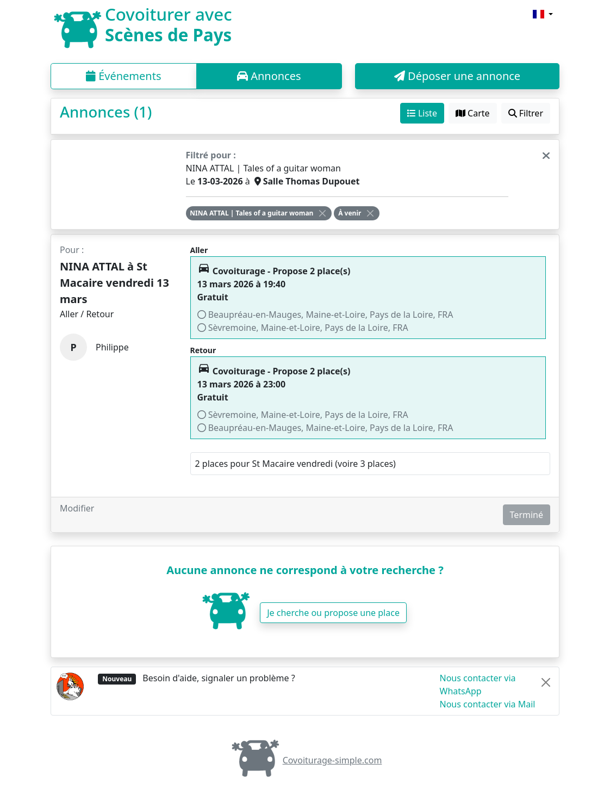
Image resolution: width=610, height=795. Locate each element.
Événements (123, 76)
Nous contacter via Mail (488, 704)
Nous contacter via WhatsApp (478, 684)
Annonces (269, 76)
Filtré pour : (211, 155)
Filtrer (525, 113)
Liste (422, 113)
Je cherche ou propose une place (333, 613)
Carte (473, 113)
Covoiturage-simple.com (305, 760)
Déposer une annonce (457, 76)
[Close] (322, 213)
